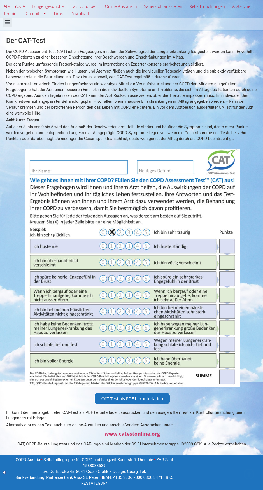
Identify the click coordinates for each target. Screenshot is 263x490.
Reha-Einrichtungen (207, 6)
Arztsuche (241, 6)
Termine (11, 13)
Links (58, 13)
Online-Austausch (121, 6)
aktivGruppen (85, 6)
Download (79, 13)
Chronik (36, 13)
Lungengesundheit (49, 6)
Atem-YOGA (14, 6)
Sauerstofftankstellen (163, 6)
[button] (7, 22)
